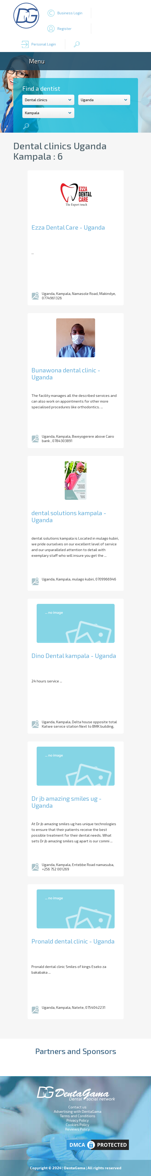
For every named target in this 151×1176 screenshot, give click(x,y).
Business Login (69, 13)
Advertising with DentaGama (77, 1111)
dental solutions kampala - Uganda (68, 516)
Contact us (77, 1107)
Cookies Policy (77, 1124)
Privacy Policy (78, 1120)
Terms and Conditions (77, 1116)
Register (64, 28)
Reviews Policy (77, 1129)
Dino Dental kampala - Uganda (73, 655)
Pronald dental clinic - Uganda (73, 941)
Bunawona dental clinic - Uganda (65, 373)
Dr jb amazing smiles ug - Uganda (66, 801)
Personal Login (43, 44)
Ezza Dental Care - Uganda (68, 227)
